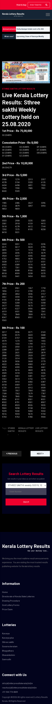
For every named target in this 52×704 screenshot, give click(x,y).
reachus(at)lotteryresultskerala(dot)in (19, 688)
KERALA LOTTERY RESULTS (26, 429)
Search (26, 502)
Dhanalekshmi (8, 655)
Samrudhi (6, 659)
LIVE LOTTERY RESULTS (41, 429)
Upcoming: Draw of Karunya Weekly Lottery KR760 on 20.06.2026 (30, 37)
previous (11, 453)
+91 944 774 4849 (10, 692)
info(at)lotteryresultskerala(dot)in (17, 683)
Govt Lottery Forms (10, 605)
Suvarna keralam (9, 646)
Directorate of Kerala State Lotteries (18, 596)
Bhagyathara (8, 651)
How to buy (21, 5)
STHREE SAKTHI (11, 429)
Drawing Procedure (11, 601)
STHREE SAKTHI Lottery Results (18, 89)
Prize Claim (7, 609)
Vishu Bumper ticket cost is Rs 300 (30, 29)
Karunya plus (8, 638)
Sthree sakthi (8, 642)
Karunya (6, 633)
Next (40, 453)
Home (5, 592)
